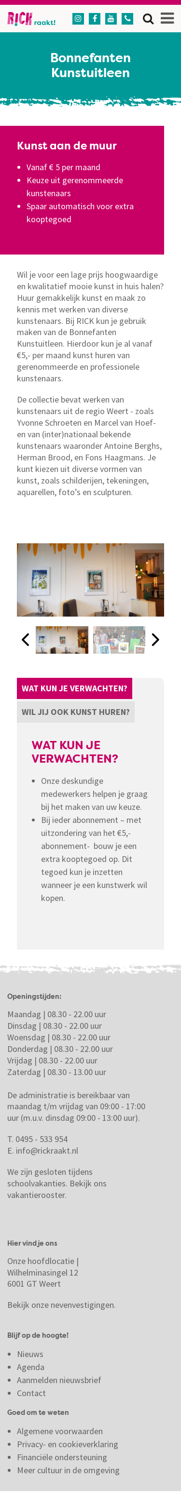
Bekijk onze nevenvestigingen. (62, 1304)
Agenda (30, 1366)
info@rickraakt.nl (47, 1150)
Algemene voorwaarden (60, 1431)
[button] (26, 639)
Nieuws (30, 1353)
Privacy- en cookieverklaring (67, 1444)
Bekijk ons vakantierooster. (57, 1189)
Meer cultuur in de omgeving (68, 1470)
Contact (32, 1393)
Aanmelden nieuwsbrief (59, 1379)
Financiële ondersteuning (62, 1457)
